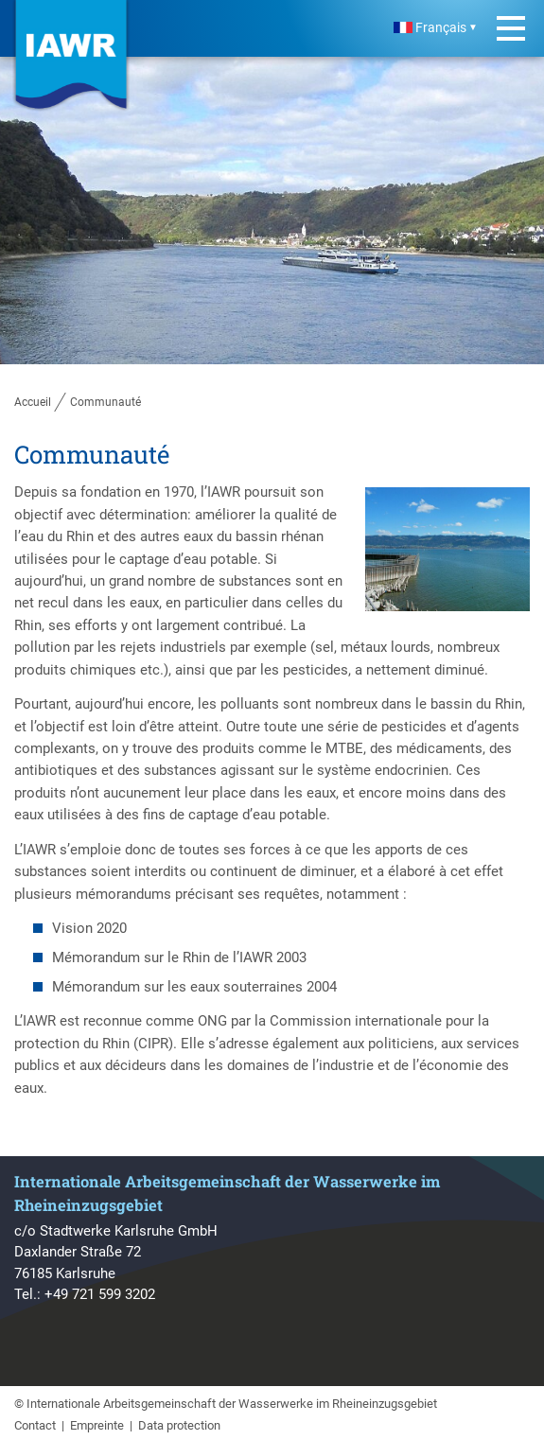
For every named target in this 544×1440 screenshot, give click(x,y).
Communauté (105, 402)
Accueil (32, 402)
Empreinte (97, 1425)
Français (430, 28)
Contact (35, 1425)
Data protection (179, 1425)
